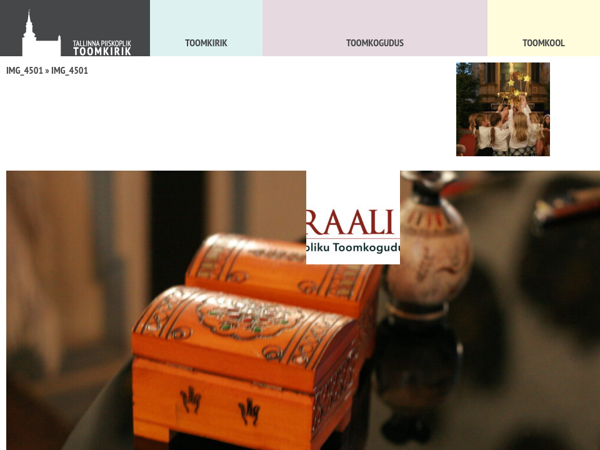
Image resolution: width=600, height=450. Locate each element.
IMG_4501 (24, 70)
